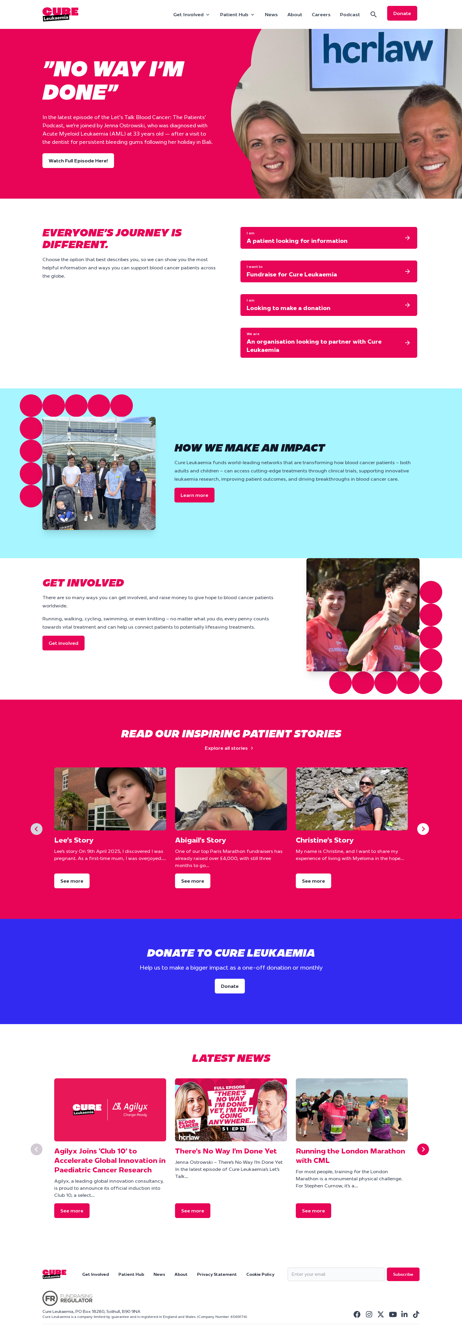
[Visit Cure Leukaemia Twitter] (380, 1314)
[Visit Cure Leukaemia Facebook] (357, 1314)
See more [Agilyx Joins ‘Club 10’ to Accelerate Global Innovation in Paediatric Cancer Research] (71, 1211)
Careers (321, 14)
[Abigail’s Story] (231, 798)
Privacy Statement (217, 1274)
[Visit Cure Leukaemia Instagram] (368, 1314)
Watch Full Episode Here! (78, 161)
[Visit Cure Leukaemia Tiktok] (416, 1314)
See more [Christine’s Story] (313, 881)
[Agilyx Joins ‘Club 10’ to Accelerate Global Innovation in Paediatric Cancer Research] (110, 1109)
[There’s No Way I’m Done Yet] (231, 1109)
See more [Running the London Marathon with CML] (313, 1211)
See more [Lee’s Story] (71, 881)
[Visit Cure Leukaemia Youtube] (392, 1314)
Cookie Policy (260, 1274)
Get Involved (95, 1274)
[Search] (373, 14)
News (271, 14)
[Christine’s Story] (352, 798)
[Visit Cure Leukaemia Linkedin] (404, 1314)
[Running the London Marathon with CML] (352, 1109)
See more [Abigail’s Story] (192, 881)
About (294, 14)
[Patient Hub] (237, 14)
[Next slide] (423, 829)
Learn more (194, 495)
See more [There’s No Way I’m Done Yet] (192, 1211)
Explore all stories (230, 748)
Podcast (350, 14)
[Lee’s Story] (110, 798)
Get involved (63, 643)
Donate (402, 13)
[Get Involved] (192, 14)
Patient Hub (131, 1274)
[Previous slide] (36, 829)
